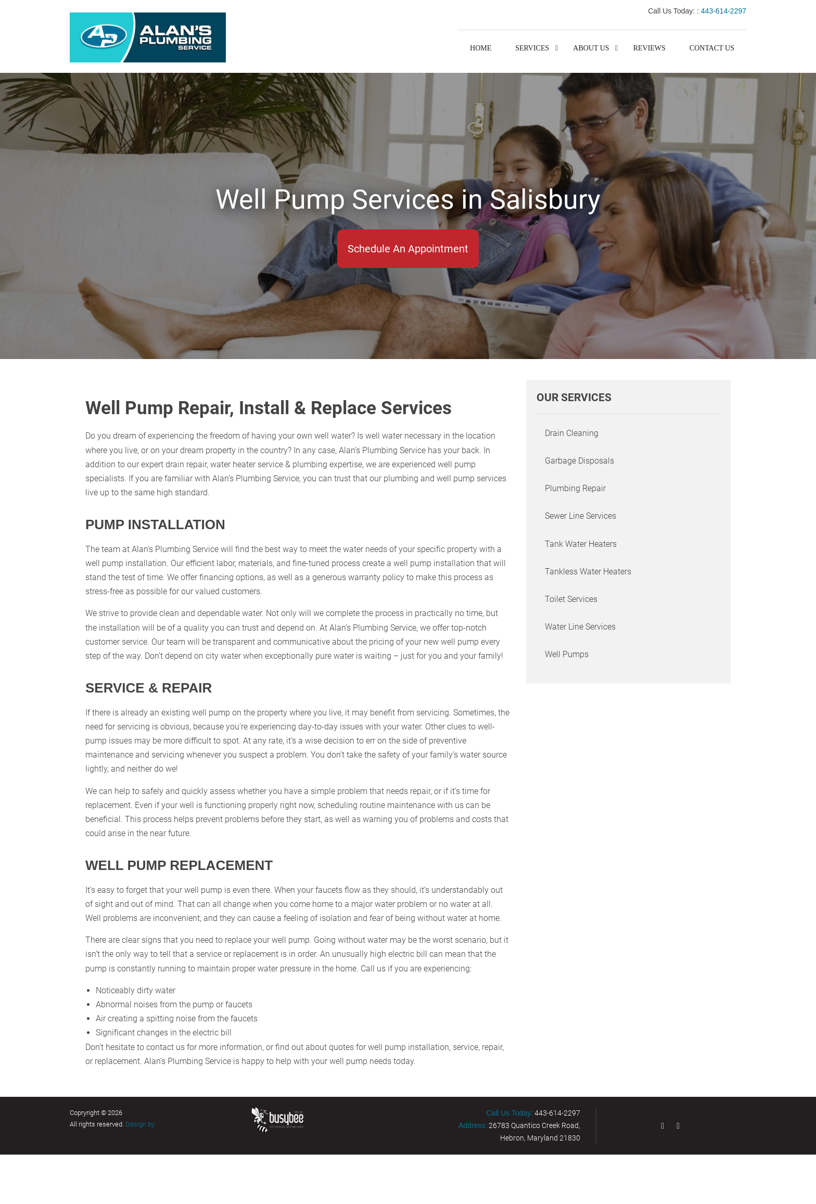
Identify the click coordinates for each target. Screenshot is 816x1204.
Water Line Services (580, 627)
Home (480, 48)
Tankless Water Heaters (588, 572)
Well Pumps (567, 654)
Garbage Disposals (579, 461)
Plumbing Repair (575, 488)
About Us (591, 48)
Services (532, 48)
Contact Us (712, 48)
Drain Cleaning (571, 433)
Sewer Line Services (580, 516)
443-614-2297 (723, 11)
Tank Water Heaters (581, 544)
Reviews (649, 48)
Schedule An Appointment (408, 248)
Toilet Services (571, 599)
